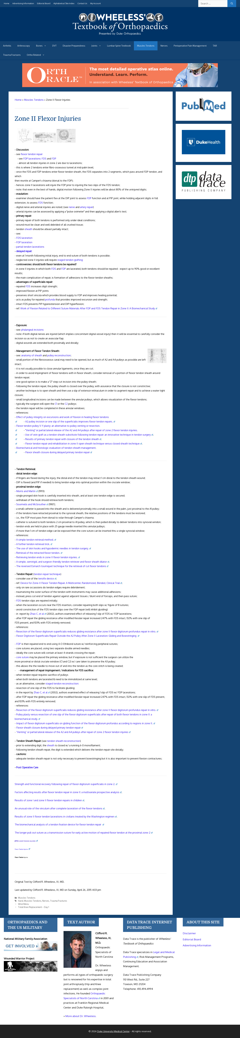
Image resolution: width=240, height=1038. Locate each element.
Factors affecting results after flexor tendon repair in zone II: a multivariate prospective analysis (68, 792)
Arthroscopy (23, 45)
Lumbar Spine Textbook (119, 45)
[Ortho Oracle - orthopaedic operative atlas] (120, 86)
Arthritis (7, 45)
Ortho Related (37, 55)
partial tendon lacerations (30, 246)
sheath (28, 229)
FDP (54, 158)
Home (6, 3)
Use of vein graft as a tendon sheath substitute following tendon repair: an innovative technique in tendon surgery (89, 434)
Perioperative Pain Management (190, 45)
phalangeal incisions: (32, 329)
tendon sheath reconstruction (63, 740)
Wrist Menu (23, 904)
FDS (44, 158)
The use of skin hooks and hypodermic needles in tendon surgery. (53, 548)
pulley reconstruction (59, 355)
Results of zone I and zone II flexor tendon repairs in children (49, 800)
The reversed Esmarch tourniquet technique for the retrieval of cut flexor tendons (62, 566)
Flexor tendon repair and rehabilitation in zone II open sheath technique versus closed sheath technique (83, 443)
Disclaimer (189, 933)
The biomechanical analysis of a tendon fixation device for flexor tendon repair (59, 824)
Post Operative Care (27, 767)
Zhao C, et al (38, 613)
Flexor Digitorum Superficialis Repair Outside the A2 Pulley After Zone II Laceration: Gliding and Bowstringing (77, 635)
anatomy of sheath (31, 355)
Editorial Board (43, 3)
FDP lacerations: (32, 158)
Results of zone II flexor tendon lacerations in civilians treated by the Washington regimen (66, 816)
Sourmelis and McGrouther (32, 504)
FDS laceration (24, 237)
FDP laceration (24, 242)
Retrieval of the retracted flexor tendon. (39, 552)
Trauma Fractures (12, 55)
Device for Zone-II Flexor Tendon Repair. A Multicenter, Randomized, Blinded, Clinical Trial (71, 583)
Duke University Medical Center (113, 1031)
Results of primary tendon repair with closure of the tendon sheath (63, 439)
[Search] (231, 3)
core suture (22, 657)
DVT (54, 45)
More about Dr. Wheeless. (80, 1016)
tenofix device (47, 578)
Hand (20, 900)
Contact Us (82, 3)
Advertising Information (23, 3)
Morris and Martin (27, 491)
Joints (97, 45)
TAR (215, 45)
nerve (72, 207)
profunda (50, 299)
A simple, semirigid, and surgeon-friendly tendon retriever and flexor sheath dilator (62, 561)
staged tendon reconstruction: (62, 683)
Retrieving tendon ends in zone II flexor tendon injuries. (48, 557)
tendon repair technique (47, 574)
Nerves (164, 45)
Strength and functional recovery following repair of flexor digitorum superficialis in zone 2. (66, 784)
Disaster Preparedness (74, 45)
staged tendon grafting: (70, 259)
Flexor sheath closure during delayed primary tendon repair (58, 452)
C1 (56, 403)
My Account (95, 3)
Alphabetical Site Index (63, 3)
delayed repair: (24, 251)
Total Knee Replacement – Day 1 (33, 907)
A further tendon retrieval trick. (34, 544)
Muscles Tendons (145, 45)
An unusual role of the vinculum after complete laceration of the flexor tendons (60, 808)
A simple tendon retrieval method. (36, 539)
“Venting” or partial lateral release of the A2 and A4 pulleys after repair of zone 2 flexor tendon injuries (73, 732)
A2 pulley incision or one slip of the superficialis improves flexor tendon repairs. (70, 421)
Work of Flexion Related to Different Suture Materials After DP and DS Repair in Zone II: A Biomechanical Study (88, 308)
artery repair (86, 207)
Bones (42, 45)
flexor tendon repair (32, 154)
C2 (66, 403)
